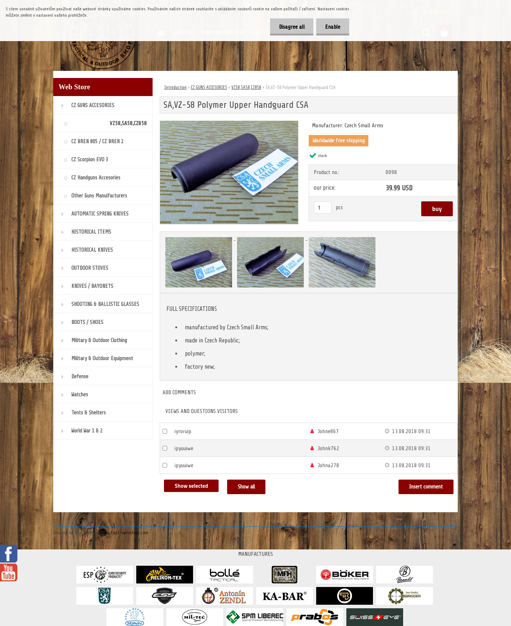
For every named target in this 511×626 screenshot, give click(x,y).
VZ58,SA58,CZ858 (246, 87)
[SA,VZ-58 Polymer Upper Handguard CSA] (229, 124)
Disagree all (291, 27)
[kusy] (322, 207)
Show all (246, 487)
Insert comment (426, 487)
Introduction (175, 87)
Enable (332, 27)
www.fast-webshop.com (124, 532)
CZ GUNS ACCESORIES (209, 87)
